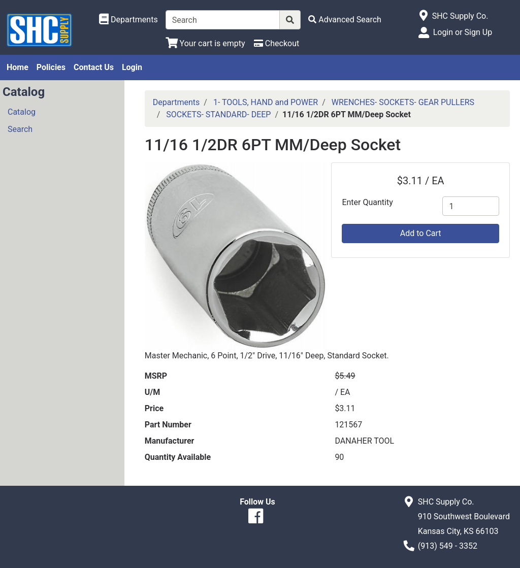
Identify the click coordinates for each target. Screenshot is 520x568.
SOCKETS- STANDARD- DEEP (218, 114)
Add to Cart (420, 233)
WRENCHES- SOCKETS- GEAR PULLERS (403, 102)
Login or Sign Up (462, 32)
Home (17, 67)
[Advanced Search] (344, 19)
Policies (51, 67)
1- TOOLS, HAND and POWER (265, 102)
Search (20, 129)
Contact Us (94, 67)
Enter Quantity (367, 202)
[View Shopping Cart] (205, 43)
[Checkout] (276, 43)
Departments (176, 102)
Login (132, 67)
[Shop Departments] (128, 20)
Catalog (22, 112)
